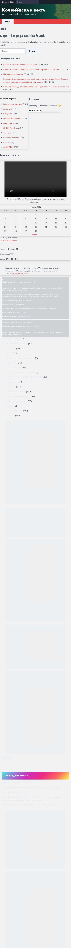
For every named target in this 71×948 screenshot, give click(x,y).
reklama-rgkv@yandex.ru (33, 326)
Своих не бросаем (11, 137)
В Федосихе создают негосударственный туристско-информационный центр (36, 86)
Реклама (10, 405)
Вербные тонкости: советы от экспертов (20, 64)
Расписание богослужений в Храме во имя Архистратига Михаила (31, 69)
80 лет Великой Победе (17, 343)
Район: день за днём (12, 104)
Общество (7, 113)
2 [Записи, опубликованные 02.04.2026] (35, 214)
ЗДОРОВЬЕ (8, 147)
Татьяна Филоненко (19, 273)
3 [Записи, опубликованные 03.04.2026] (45, 214)
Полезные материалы (12, 118)
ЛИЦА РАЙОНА (10, 128)
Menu (7, 21)
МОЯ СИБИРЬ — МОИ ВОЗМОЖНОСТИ (25, 377)
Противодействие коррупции (19, 396)
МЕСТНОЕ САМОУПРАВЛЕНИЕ (20, 372)
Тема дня (7, 132)
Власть (6, 142)
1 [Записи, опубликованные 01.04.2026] (25, 214)
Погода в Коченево (8, 240)
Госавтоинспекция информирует (20, 358)
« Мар (34, 234)
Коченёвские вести (23, 10)
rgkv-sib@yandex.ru (27, 316)
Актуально (7, 108)
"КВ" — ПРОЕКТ (14, 338)
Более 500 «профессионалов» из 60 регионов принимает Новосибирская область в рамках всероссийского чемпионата (35, 80)
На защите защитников (13, 74)
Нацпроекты (8, 123)
